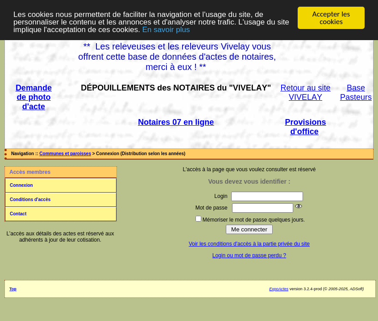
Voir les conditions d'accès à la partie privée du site (249, 244)
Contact (18, 213)
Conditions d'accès (30, 199)
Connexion (21, 185)
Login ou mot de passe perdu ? (249, 255)
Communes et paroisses (65, 153)
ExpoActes (278, 289)
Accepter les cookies (331, 17)
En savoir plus (166, 29)
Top (13, 289)
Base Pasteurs (356, 92)
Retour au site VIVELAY (306, 92)
